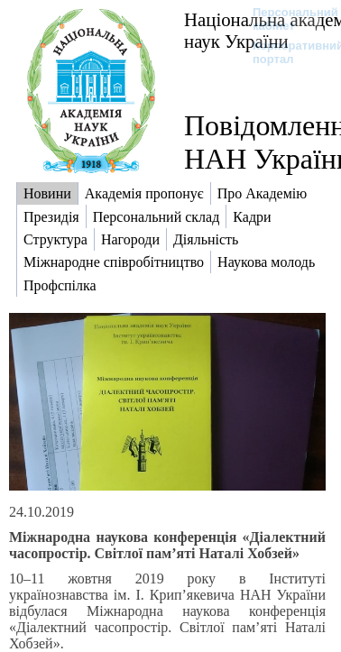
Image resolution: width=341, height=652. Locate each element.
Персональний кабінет (286, 18)
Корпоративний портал (286, 52)
